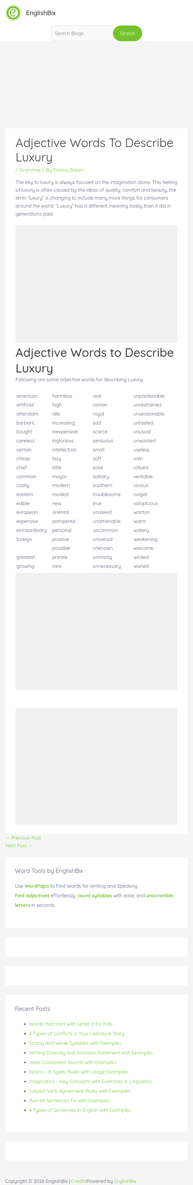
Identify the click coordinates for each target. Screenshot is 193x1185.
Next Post (19, 846)
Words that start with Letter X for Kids (70, 1024)
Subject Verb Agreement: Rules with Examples (79, 1091)
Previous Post (23, 838)
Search (127, 33)
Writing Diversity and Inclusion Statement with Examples (91, 1053)
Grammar (30, 170)
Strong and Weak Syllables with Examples (75, 1043)
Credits (79, 1181)
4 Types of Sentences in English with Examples (80, 1110)
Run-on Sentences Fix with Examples (69, 1101)
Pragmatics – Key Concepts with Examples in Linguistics (90, 1081)
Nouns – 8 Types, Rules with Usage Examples (78, 1072)
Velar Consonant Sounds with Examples (72, 1062)
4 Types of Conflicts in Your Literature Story (76, 1034)
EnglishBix (41, 13)
